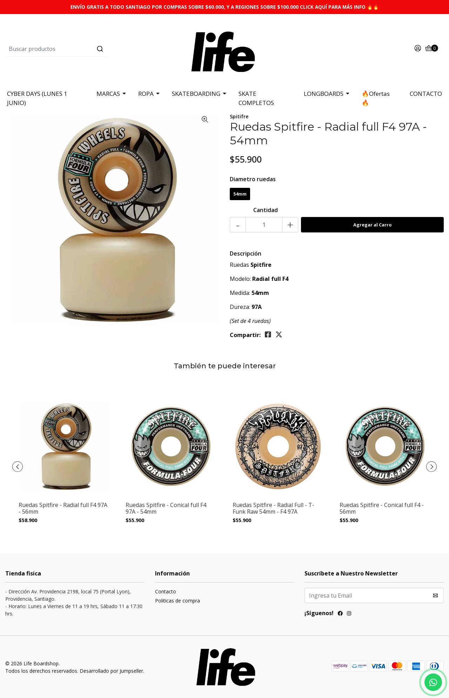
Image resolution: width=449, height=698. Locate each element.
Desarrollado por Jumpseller (111, 670)
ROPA (146, 94)
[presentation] (17, 466)
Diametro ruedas (253, 179)
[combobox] (78, 49)
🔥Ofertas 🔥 (376, 98)
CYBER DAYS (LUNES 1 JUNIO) (37, 98)
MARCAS (108, 94)
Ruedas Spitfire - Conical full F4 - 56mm (382, 508)
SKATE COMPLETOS (256, 98)
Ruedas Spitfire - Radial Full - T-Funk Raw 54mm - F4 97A (273, 508)
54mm (240, 194)
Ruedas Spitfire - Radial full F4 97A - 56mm (63, 508)
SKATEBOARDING (196, 94)
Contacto (165, 591)
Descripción (245, 253)
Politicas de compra (177, 600)
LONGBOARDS (323, 94)
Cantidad (265, 210)
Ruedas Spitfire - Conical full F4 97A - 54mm (166, 508)
